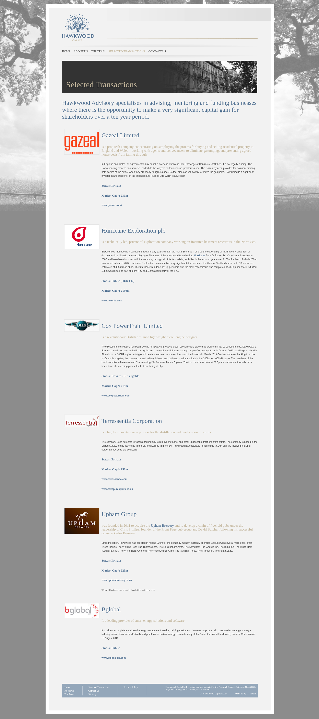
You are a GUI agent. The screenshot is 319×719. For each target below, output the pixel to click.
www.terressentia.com (114, 479)
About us (81, 51)
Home (66, 51)
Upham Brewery (162, 525)
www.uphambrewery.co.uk (117, 580)
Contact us (157, 51)
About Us (69, 690)
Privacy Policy (130, 687)
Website (239, 693)
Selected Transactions (127, 51)
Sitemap (92, 694)
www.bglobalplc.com (114, 657)
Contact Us (93, 690)
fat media (251, 693)
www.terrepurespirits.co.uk (117, 489)
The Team (98, 51)
